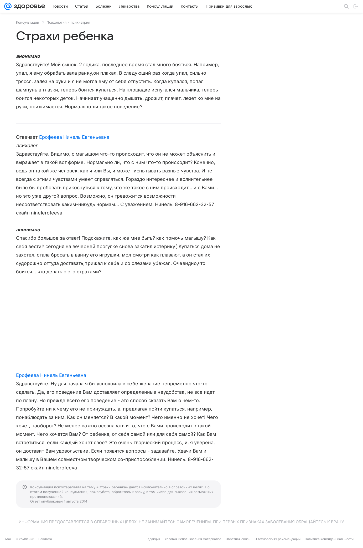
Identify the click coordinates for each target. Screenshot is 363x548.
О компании (25, 539)
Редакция (153, 539)
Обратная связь (238, 539)
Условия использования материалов (193, 539)
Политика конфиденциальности (329, 539)
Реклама (45, 539)
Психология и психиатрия (68, 22)
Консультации (27, 22)
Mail (8, 539)
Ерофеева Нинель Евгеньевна (74, 137)
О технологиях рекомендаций (277, 539)
